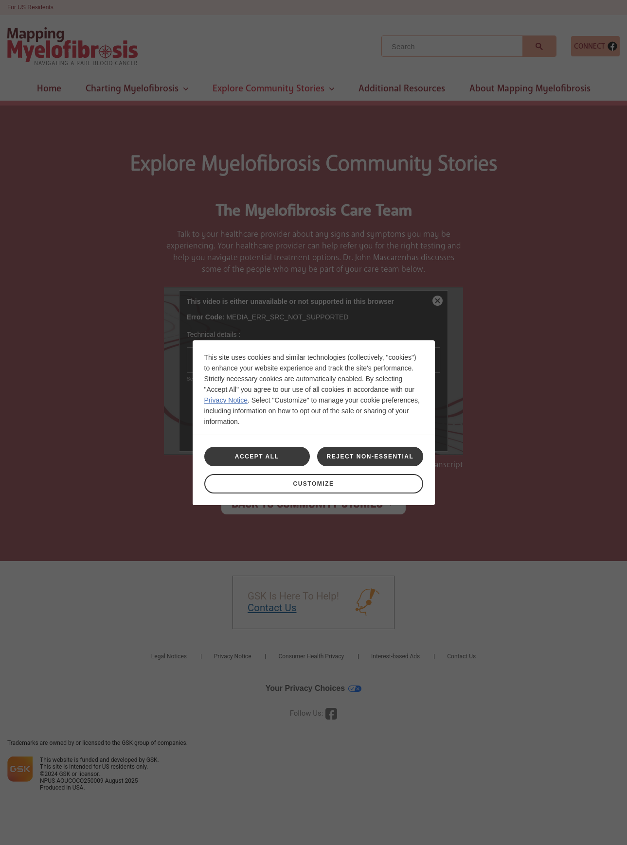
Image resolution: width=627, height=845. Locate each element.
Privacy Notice (226, 400)
